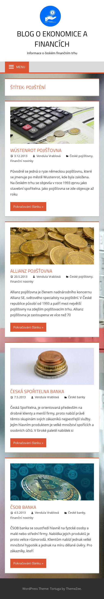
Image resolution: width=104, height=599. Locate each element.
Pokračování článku (27, 207)
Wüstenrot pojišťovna (35, 150)
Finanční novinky (21, 161)
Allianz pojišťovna (31, 270)
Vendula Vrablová (49, 156)
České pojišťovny (81, 156)
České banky (76, 397)
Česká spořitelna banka (37, 391)
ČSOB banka (23, 507)
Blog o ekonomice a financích (52, 38)
